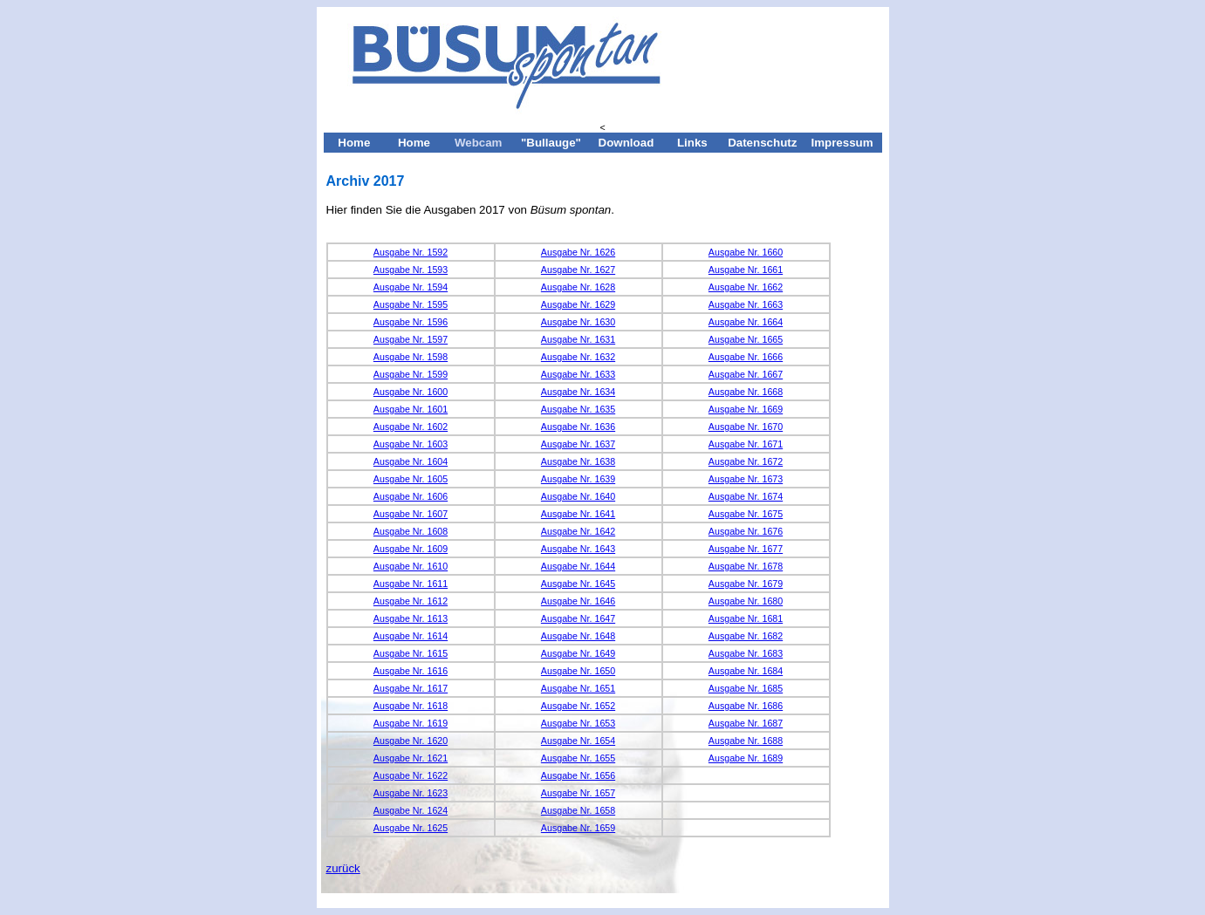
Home (354, 142)
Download (626, 142)
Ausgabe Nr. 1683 (746, 653)
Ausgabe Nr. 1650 (578, 671)
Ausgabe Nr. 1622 (410, 775)
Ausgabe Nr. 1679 (746, 583)
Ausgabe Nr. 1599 (410, 374)
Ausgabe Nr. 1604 (410, 461)
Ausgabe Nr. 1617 (410, 688)
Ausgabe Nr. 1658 (578, 810)
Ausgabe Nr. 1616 (410, 671)
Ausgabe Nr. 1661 (746, 269)
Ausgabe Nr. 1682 (746, 636)
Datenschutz (762, 142)
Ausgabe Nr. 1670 (746, 426)
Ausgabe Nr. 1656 (578, 775)
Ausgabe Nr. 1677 (746, 548)
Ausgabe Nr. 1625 (410, 828)
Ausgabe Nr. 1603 (410, 444)
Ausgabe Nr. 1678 (746, 566)
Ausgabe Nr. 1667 (746, 374)
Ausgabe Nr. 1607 (410, 514)
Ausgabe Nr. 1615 (410, 653)
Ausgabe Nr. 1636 (578, 426)
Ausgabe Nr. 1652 (578, 705)
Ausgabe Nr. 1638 (578, 461)
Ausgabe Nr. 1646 (578, 601)
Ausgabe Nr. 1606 (410, 496)
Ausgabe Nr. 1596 (410, 322)
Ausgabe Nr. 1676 (746, 531)
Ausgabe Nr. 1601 (410, 409)
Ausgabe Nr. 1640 (578, 496)
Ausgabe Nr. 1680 (746, 601)
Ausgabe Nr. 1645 (578, 583)
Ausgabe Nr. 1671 (746, 444)
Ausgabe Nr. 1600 (410, 391)
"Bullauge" (551, 142)
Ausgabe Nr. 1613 (410, 618)
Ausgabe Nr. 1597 (410, 339)
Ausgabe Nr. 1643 (578, 548)
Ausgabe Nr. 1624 (410, 810)
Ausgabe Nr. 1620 (410, 740)
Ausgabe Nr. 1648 (578, 636)
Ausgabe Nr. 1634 (578, 391)
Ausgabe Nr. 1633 (578, 374)
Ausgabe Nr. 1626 (578, 252)
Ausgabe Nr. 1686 (746, 705)
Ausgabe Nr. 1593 (410, 269)
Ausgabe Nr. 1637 (578, 444)
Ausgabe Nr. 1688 (746, 740)
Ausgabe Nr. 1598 (410, 357)
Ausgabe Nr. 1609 (410, 548)
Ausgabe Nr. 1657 (578, 793)
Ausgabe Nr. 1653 (578, 723)
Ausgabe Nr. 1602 (410, 426)
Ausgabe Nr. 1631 (578, 339)
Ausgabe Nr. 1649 (578, 653)
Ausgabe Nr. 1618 (410, 705)
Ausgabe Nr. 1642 (578, 531)
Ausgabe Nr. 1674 (746, 496)
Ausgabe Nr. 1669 (746, 409)
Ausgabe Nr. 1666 (746, 357)
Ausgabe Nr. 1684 (746, 671)
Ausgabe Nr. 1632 (578, 357)
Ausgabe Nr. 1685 (746, 688)
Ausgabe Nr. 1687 (746, 723)
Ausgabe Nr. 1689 (746, 758)
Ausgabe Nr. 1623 (410, 793)
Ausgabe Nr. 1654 (578, 740)
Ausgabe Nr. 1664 (746, 322)
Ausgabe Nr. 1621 (410, 758)
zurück (343, 868)
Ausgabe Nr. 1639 (578, 479)
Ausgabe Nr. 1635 (578, 409)
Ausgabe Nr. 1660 (746, 252)
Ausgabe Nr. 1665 (746, 339)
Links (692, 142)
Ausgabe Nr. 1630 (578, 322)
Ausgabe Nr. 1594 (410, 287)
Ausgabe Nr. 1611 (410, 583)
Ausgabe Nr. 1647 (578, 618)
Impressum (842, 142)
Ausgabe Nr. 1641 (578, 514)
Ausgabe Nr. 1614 (410, 636)
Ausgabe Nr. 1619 (410, 723)
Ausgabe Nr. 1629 (578, 304)
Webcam (479, 142)
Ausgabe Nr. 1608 (410, 531)
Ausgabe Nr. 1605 (410, 479)
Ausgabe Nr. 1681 (746, 618)
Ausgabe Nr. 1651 (578, 688)
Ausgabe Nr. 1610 (410, 566)
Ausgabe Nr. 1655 (578, 758)
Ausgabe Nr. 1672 (746, 461)
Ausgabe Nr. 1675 (746, 514)
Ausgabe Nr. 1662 (746, 287)
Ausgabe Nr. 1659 (578, 828)
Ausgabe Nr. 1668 (746, 391)
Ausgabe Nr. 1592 (410, 252)
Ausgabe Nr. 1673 (746, 479)
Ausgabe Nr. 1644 (578, 566)
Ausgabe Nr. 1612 (410, 601)
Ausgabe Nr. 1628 (578, 287)
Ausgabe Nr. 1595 (410, 304)
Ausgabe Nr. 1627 (578, 269)
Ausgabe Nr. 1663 (746, 304)
